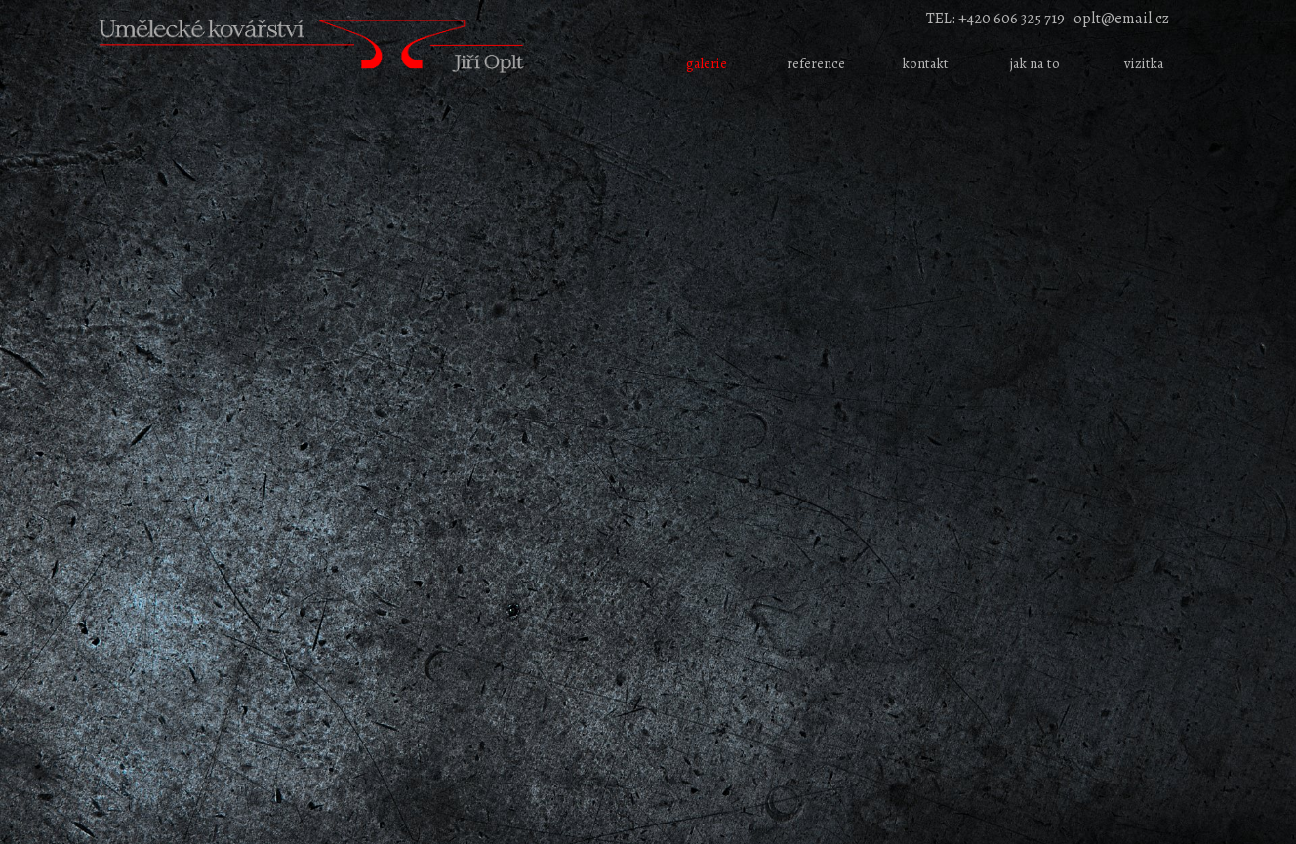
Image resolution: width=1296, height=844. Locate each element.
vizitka (1144, 63)
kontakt (926, 63)
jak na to (1035, 63)
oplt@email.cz (1121, 18)
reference (816, 63)
